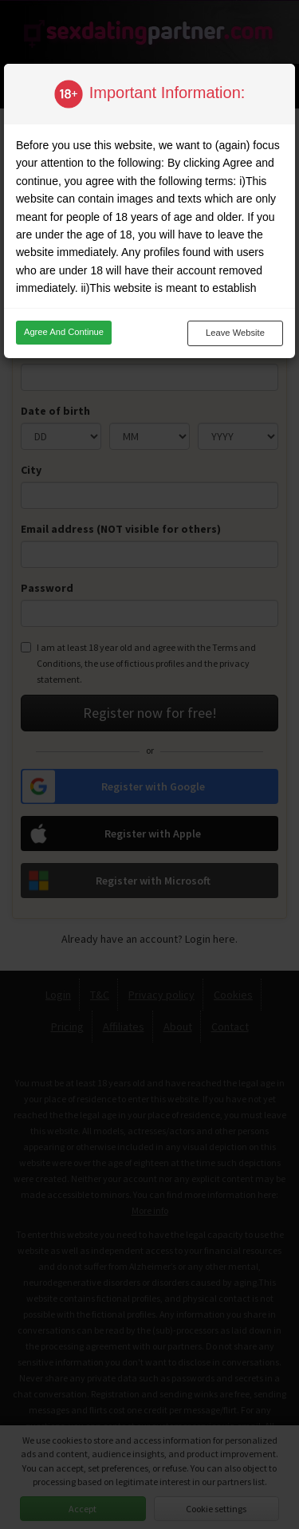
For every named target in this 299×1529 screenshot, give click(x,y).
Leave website (235, 332)
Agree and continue (64, 332)
